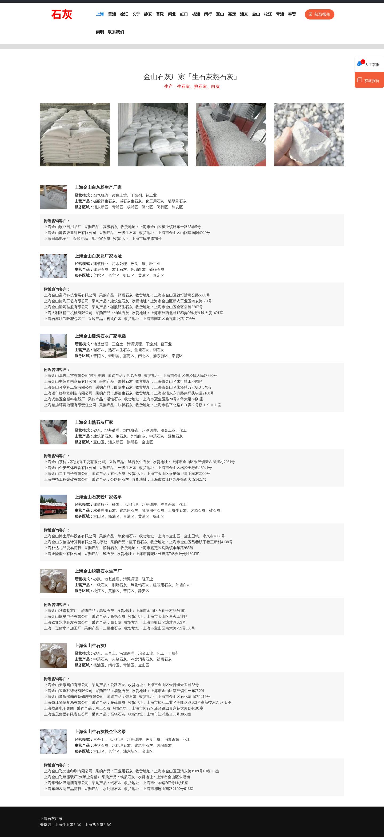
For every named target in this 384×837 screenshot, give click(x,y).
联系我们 (116, 32)
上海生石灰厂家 (68, 825)
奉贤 (292, 14)
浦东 (244, 14)
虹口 (184, 14)
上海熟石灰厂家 (98, 825)
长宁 (136, 14)
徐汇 (124, 14)
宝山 (220, 14)
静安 (148, 14)
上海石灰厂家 (51, 819)
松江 (268, 14)
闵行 (208, 14)
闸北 (172, 14)
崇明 (100, 32)
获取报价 (319, 14)
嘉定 (232, 14)
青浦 (280, 14)
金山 (256, 14)
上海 (100, 14)
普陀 (160, 14)
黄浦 (112, 14)
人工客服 (368, 63)
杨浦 (196, 14)
